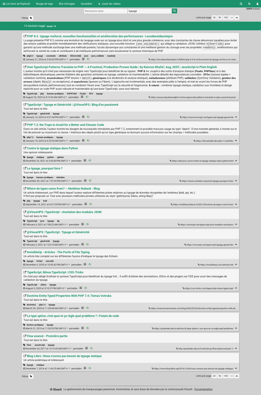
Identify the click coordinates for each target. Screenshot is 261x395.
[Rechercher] (241, 3)
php (42, 93)
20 (214, 17)
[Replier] (236, 117)
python (50, 157)
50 (219, 17)
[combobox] (149, 10)
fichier (39, 261)
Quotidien (86, 3)
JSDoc (43, 284)
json (86, 56)
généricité (45, 113)
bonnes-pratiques (55, 93)
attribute (63, 56)
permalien (51, 59)
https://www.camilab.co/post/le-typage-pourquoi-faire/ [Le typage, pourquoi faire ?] (206, 181)
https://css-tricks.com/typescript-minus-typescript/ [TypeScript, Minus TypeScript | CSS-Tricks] (208, 288)
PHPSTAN (72, 93)
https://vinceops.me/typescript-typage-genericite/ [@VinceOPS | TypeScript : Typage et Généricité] (209, 245)
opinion (60, 157)
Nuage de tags (44, 3)
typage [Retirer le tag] (51, 26)
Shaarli (57, 389)
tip (58, 221)
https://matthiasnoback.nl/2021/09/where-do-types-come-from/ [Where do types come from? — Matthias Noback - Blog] (202, 204)
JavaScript (39, 345)
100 (226, 17)
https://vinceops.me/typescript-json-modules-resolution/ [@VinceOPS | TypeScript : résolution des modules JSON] (206, 224)
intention (60, 177)
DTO (91, 93)
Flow (29, 345)
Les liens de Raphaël (16, 3)
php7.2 (30, 137)
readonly (111, 56)
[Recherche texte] (105, 10)
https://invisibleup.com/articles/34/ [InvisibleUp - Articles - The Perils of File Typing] (216, 264)
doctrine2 (31, 304)
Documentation (203, 389)
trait (45, 201)
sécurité (50, 261)
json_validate (97, 56)
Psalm (83, 93)
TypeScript (32, 93)
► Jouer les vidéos (109, 3)
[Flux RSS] (249, 3)
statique (40, 157)
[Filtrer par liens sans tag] (31, 18)
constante (51, 56)
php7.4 (42, 304)
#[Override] (75, 56)
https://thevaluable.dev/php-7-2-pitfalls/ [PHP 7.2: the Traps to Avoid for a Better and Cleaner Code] (214, 141)
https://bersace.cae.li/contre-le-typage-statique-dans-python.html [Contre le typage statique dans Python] (202, 161)
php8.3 (30, 56)
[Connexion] (257, 3)
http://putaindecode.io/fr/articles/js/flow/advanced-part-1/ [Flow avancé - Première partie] (205, 348)
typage (39, 56)
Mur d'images (67, 3)
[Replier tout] (236, 17)
